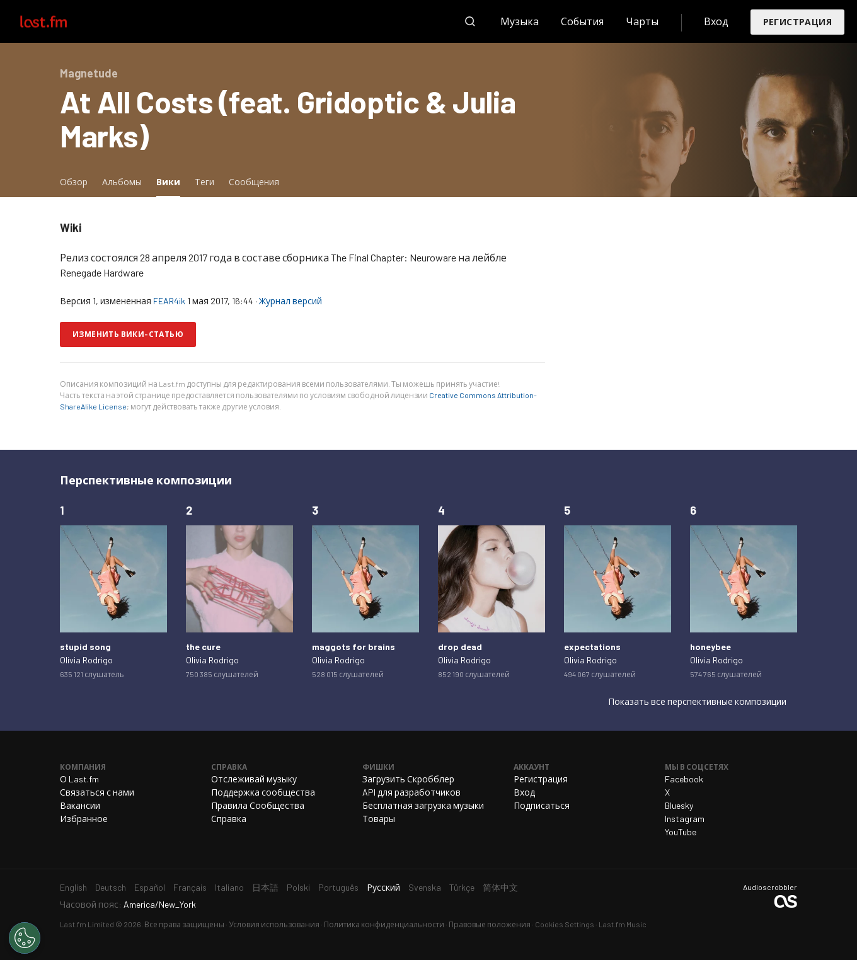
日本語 (265, 887)
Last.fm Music (623, 924)
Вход (716, 21)
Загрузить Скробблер (408, 779)
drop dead (460, 646)
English (73, 887)
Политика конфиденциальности (384, 924)
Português (338, 887)
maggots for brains (353, 646)
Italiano (229, 887)
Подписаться (542, 805)
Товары (378, 818)
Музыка (519, 21)
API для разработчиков (411, 792)
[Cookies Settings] (24, 938)
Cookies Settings (564, 924)
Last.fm (58, 21)
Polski (298, 887)
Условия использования (274, 924)
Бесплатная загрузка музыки (423, 805)
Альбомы (122, 181)
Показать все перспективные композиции (697, 701)
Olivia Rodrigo (86, 659)
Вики (171, 181)
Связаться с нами (97, 792)
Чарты (642, 21)
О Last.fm (79, 779)
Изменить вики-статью (127, 333)
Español (149, 887)
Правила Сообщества (257, 805)
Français (190, 887)
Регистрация (797, 21)
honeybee (710, 646)
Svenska (424, 887)
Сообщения (254, 181)
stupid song (85, 646)
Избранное (84, 818)
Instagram (685, 818)
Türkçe (462, 887)
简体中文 (500, 887)
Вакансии (80, 805)
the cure (203, 646)
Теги (204, 181)
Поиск (470, 21)
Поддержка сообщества (263, 792)
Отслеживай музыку (254, 779)
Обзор (74, 181)
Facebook (684, 779)
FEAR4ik (169, 300)
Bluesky (679, 805)
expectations (592, 646)
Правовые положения (490, 924)
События (582, 21)
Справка (228, 818)
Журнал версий (290, 300)
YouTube (680, 831)
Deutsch (110, 887)
